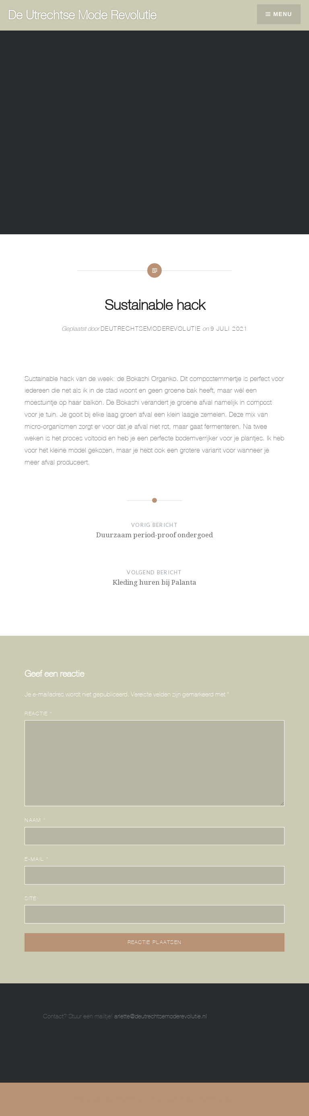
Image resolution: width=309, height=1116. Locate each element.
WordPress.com (217, 1099)
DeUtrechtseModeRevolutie (151, 328)
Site (30, 898)
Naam (35, 820)
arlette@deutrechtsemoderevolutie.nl (160, 1016)
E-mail (36, 859)
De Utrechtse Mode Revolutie (82, 15)
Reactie (38, 714)
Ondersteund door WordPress (107, 1099)
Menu (282, 14)
